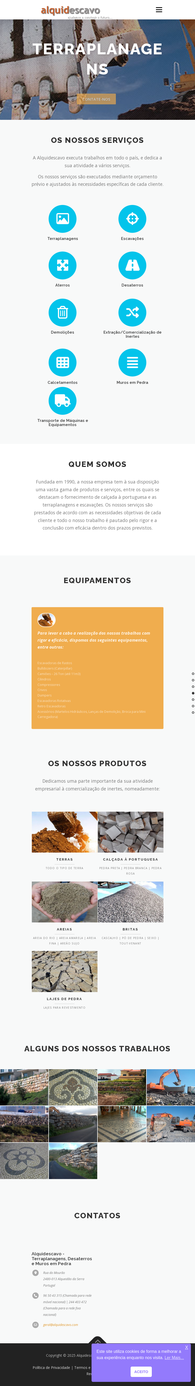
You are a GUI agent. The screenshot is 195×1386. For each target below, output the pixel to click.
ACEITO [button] (141, 1372)
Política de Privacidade (51, 1367)
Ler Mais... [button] (174, 1357)
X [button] (186, 1347)
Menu (158, 10)
